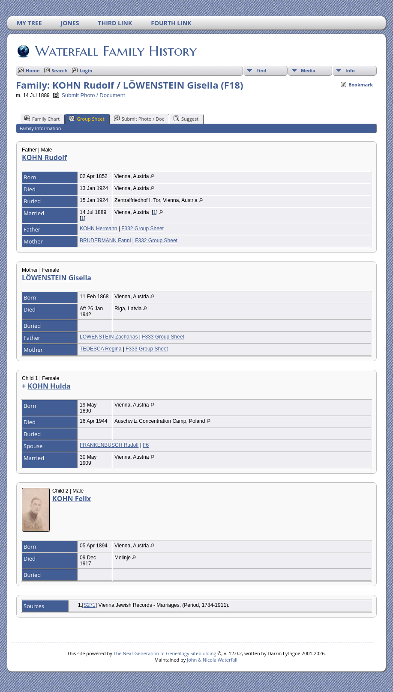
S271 (90, 605)
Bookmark (360, 84)
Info (350, 70)
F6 (146, 445)
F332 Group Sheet (142, 229)
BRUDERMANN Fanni (105, 241)
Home (33, 70)
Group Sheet (87, 118)
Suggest (186, 118)
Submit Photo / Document (89, 95)
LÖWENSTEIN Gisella (56, 277)
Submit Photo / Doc (139, 118)
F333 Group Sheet (163, 337)
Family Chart (42, 118)
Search (60, 70)
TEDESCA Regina (100, 349)
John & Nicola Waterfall (212, 659)
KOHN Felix (71, 498)
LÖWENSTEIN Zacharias (109, 337)
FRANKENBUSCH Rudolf (109, 445)
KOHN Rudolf (44, 157)
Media (308, 70)
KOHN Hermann (98, 229)
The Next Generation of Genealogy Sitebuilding (165, 653)
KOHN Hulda (48, 386)
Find (261, 70)
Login (86, 70)
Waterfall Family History (115, 50)
